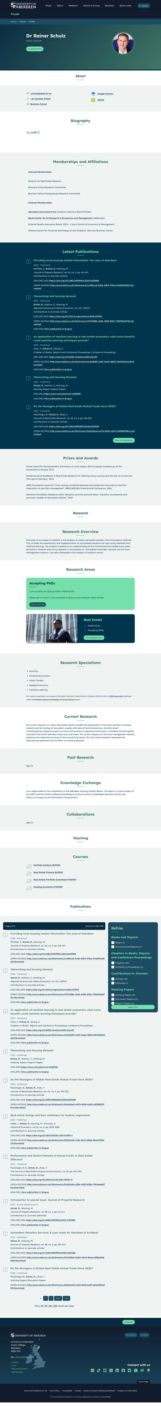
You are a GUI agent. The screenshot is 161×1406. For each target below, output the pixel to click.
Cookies (78, 1394)
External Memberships (40, 203)
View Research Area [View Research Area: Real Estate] (96, 640)
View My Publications (121, 441)
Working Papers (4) (125, 997)
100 (55, 1308)
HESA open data (116, 699)
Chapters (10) (122, 965)
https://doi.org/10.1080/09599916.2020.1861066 (51, 1255)
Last (67, 1300)
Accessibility (67, 1394)
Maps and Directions (19, 1372)
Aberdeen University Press (42, 212)
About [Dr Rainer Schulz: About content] (80, 76)
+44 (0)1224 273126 (40, 99)
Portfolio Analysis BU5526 (47, 867)
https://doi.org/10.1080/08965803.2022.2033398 (74, 427)
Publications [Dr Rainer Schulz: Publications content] (80, 909)
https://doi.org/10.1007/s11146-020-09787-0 (49, 1182)
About (61, 5)
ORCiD (100, 100)
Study (49, 5)
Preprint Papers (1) (124, 1005)
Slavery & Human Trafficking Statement (99, 1394)
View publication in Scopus (58, 329)
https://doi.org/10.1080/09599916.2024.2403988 (74, 281)
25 (46, 1308)
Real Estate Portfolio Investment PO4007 (55, 882)
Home (13, 22)
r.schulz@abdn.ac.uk (40, 94)
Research (74, 5)
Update (127, 1325)
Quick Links (126, 5)
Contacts (14, 1366)
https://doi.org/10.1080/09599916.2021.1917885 (50, 1222)
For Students (125, 1339)
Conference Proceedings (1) (129, 969)
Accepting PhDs (36, 49)
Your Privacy (55, 1394)
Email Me (37, 606)
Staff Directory (17, 1376)
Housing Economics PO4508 (48, 889)
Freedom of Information (127, 1394)
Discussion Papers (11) (126, 1001)
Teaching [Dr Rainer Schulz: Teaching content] (80, 840)
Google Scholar (105, 94)
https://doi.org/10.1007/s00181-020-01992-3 (49, 1138)
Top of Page (143, 1385)
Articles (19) (121, 981)
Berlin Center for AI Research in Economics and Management (60, 218)
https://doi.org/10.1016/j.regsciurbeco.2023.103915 (75, 317)
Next (59, 1300)
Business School (38, 104)
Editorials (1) (121, 985)
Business (110, 5)
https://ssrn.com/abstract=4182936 (62, 394)
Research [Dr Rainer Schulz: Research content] (80, 514)
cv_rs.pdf (32, 132)
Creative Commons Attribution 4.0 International (54, 702)
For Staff (142, 1339)
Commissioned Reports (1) (128, 949)
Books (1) (120, 945)
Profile (32, 22)
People (16, 14)
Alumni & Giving (92, 5)
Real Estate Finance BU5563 (48, 874)
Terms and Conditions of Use (35, 1394)
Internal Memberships (40, 172)
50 (50, 1308)
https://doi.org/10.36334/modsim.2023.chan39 (73, 357)
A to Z (13, 1369)
